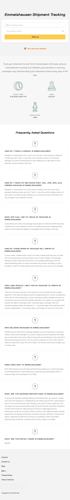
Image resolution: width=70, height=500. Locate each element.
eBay (53, 263)
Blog (3, 466)
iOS (55, 224)
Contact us (6, 462)
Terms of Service (8, 480)
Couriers (5, 457)
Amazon (44, 263)
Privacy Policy (7, 475)
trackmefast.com (20, 155)
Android (47, 224)
